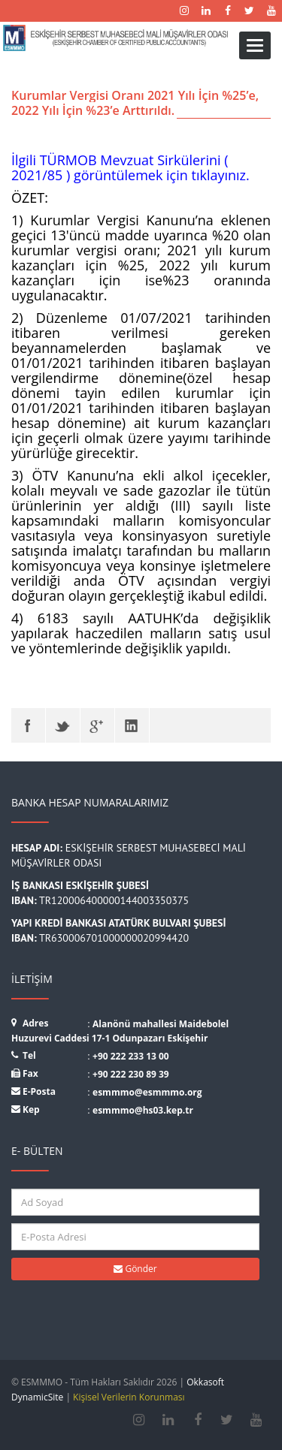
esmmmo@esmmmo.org (147, 1092)
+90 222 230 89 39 (130, 1074)
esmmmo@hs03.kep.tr (142, 1110)
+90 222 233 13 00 (130, 1056)
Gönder (135, 1268)
